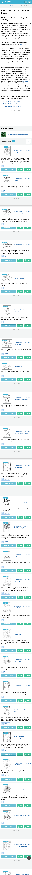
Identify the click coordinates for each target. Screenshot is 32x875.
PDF (20, 169)
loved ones (27, 37)
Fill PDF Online (8, 169)
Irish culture (25, 81)
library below (22, 44)
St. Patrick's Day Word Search (11, 101)
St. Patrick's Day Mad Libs (10, 104)
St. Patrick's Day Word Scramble (12, 106)
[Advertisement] (16, 116)
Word (27, 169)
